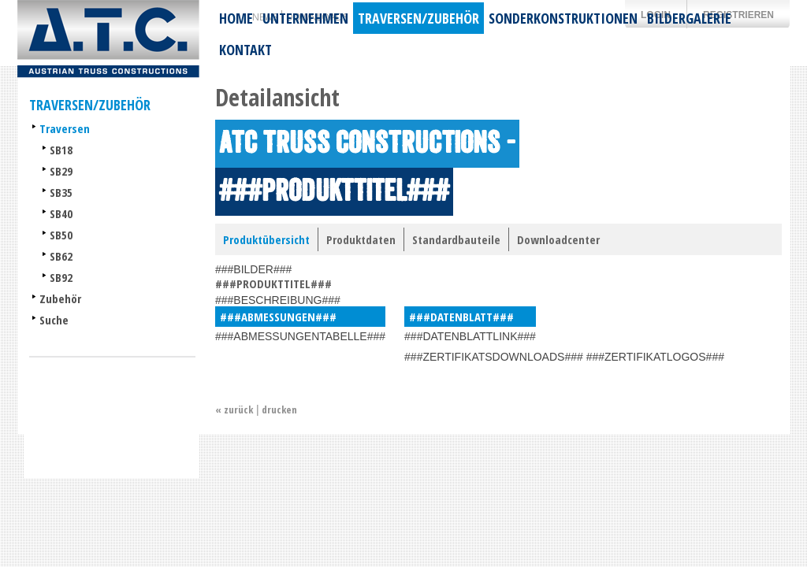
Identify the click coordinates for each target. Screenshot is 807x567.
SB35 (61, 192)
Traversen (64, 128)
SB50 (61, 235)
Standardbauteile (456, 239)
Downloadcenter (558, 239)
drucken (279, 409)
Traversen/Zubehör (418, 18)
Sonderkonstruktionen (563, 18)
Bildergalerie (689, 18)
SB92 (61, 277)
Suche (54, 320)
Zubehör (60, 298)
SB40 (61, 213)
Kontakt (245, 49)
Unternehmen (305, 18)
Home (236, 18)
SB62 (61, 256)
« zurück (234, 409)
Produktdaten (361, 239)
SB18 (61, 150)
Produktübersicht (266, 239)
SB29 (61, 171)
